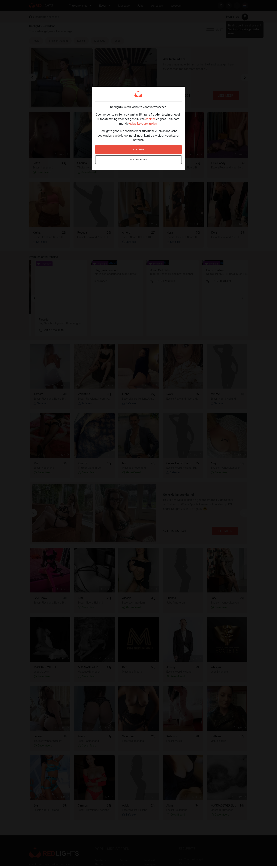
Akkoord (138, 149)
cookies (150, 119)
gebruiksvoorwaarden (143, 123)
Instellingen (138, 159)
